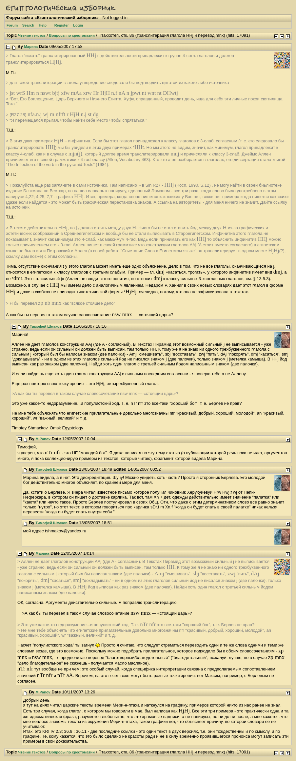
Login (78, 25)
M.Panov (43, 439)
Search (28, 25)
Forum (12, 25)
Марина (31, 47)
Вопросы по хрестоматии (72, 35)
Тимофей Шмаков (46, 326)
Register (61, 25)
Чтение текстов (32, 35)
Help (43, 25)
